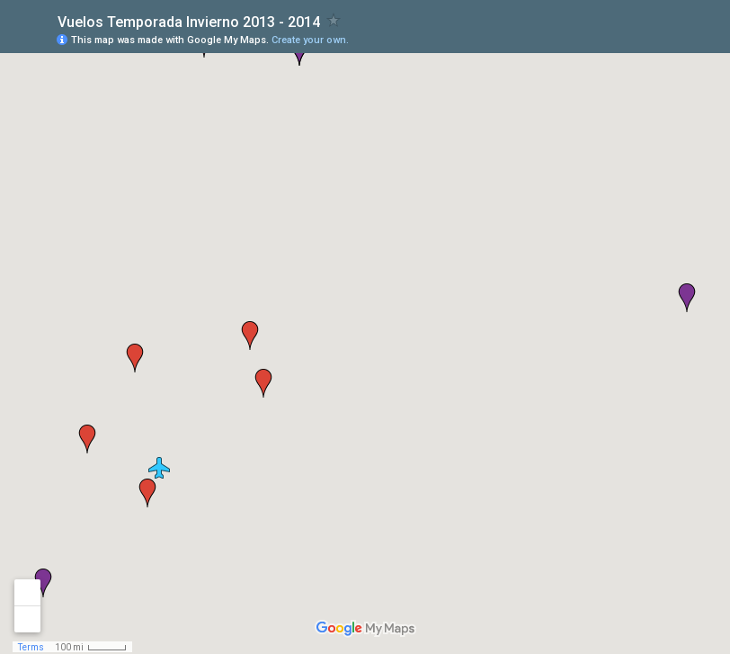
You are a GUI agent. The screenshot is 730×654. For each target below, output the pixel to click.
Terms (31, 647)
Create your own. (310, 40)
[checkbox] (334, 20)
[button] (159, 467)
